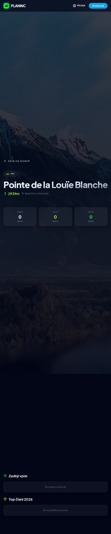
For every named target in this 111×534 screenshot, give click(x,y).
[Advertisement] (55, 395)
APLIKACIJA (98, 5)
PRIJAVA (79, 5)
